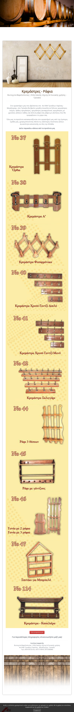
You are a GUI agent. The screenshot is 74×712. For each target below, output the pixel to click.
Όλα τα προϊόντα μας (37, 632)
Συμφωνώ (37, 710)
